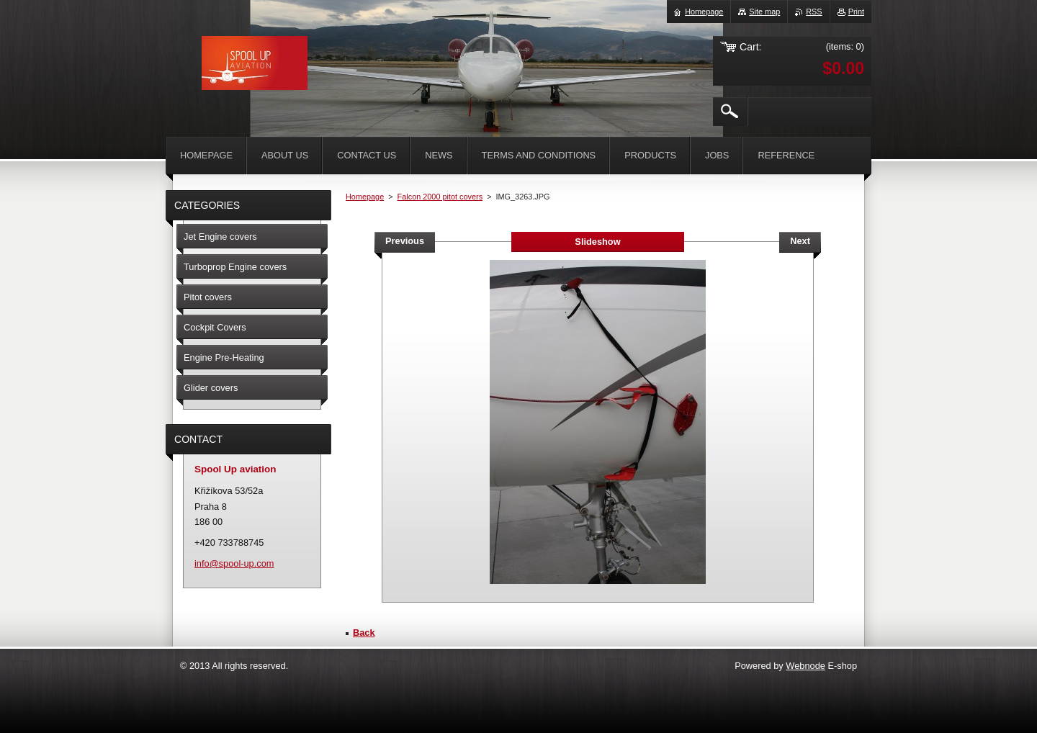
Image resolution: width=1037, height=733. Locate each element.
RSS (814, 11)
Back (364, 632)
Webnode (805, 665)
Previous (404, 240)
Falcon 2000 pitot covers (440, 196)
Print (856, 11)
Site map (764, 11)
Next (800, 240)
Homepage (365, 196)
